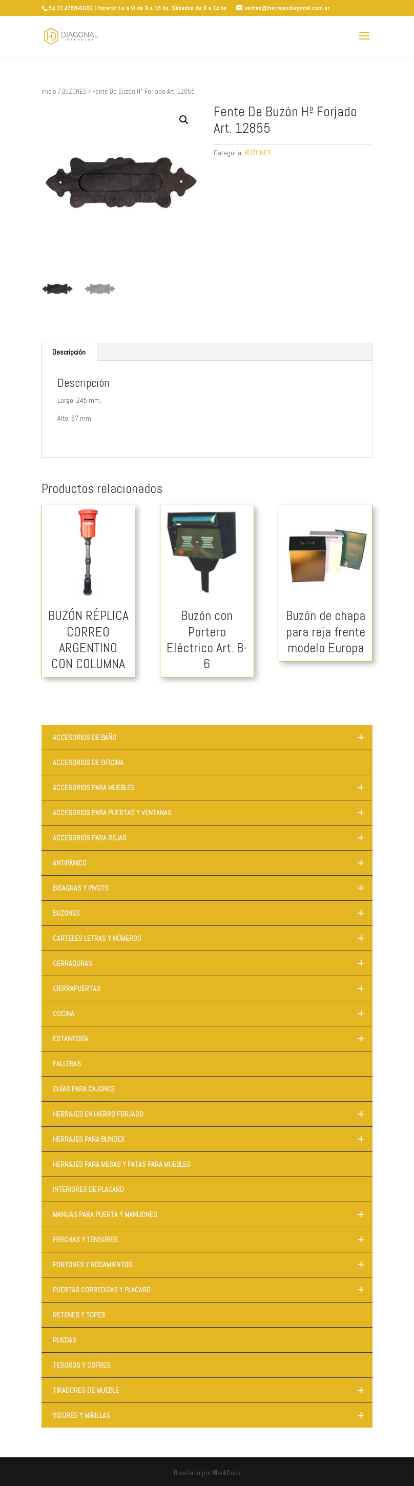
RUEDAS (64, 1340)
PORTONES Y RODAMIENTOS (212, 1264)
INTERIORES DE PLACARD (88, 1189)
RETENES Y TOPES (79, 1314)
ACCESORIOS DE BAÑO (212, 737)
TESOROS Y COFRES (82, 1365)
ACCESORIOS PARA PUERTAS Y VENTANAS (212, 812)
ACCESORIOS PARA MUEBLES (212, 787)
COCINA (212, 1013)
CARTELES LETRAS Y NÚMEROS (212, 938)
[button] (184, 120)
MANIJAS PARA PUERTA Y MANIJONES (212, 1214)
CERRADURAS (212, 963)
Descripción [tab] (69, 352)
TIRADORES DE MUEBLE (212, 1390)
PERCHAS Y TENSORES (212, 1239)
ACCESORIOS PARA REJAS (212, 837)
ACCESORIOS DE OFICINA (88, 762)
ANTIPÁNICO (212, 863)
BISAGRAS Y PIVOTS (212, 888)
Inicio (49, 91)
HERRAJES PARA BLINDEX (212, 1139)
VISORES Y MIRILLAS (212, 1415)
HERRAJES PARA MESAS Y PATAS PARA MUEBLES (122, 1164)
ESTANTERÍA (212, 1038)
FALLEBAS (67, 1063)
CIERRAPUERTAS (212, 988)
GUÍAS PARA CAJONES (84, 1088)
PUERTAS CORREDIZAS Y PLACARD (212, 1289)
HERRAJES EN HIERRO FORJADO (212, 1114)
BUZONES (74, 91)
